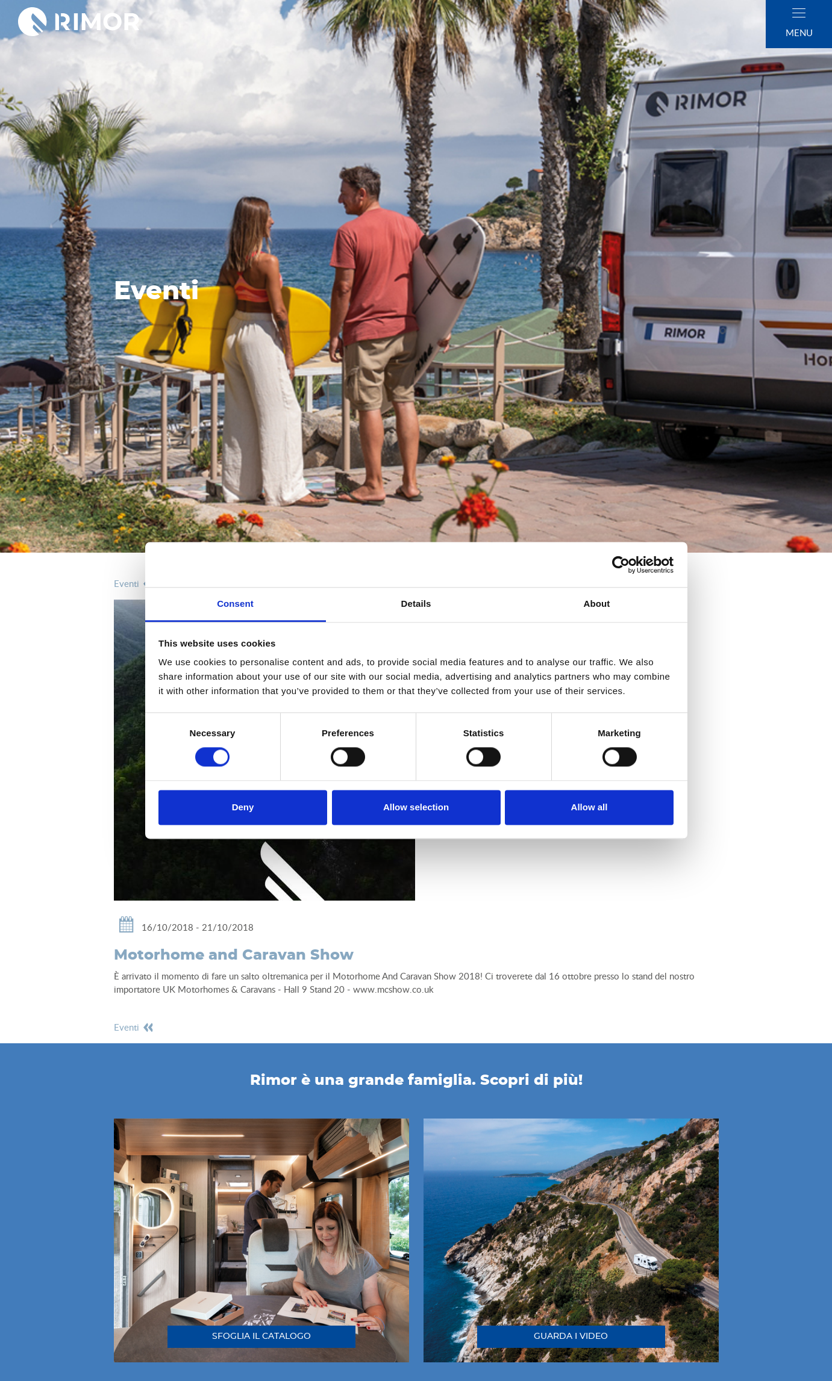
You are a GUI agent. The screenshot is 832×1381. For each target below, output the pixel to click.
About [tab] (597, 603)
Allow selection (416, 807)
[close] (799, 12)
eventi (134, 583)
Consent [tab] (235, 603)
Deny (243, 807)
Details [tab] (416, 603)
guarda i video (571, 1336)
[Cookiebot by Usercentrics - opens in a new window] (621, 565)
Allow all (589, 807)
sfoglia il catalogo (261, 1336)
